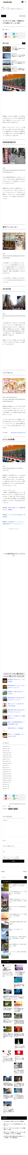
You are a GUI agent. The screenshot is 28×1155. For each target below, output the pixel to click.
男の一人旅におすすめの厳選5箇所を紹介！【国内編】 (19, 986)
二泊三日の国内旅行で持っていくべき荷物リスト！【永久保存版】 (20, 973)
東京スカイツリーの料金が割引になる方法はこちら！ (20, 1047)
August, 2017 (5, 759)
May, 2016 (5, 765)
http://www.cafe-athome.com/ (18, 432)
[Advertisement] (14, 103)
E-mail (4, 846)
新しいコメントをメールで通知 (11, 857)
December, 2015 (6, 773)
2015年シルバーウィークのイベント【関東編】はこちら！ (19, 998)
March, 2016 (5, 767)
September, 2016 (6, 763)
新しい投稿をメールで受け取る (11, 858)
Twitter (16, 33)
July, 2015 (5, 784)
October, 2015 (5, 778)
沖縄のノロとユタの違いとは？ (16, 929)
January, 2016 (5, 771)
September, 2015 (6, 780)
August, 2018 (5, 746)
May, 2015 (5, 788)
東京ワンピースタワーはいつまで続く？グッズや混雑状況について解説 (18, 63)
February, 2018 (6, 752)
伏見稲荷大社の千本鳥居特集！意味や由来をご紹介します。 (19, 1035)
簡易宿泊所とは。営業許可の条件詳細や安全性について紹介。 (8, 1097)
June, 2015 (5, 786)
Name (4, 840)
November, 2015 (6, 776)
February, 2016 (6, 769)
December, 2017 (6, 757)
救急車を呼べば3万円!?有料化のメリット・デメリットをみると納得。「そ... (8, 998)
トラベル (15, 808)
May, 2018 (5, 748)
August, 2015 (5, 782)
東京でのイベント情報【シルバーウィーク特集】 (19, 1059)
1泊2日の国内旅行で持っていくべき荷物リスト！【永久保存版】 (19, 1010)
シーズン (3, 16)
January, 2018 (5, 754)
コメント (5, 806)
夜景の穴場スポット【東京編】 (16, 728)
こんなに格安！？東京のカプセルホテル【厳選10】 (14, 1121)
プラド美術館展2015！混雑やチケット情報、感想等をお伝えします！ (19, 1085)
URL (4, 851)
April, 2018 (5, 750)
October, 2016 (5, 761)
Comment (5, 820)
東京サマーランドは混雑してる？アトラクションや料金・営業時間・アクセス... (18, 70)
